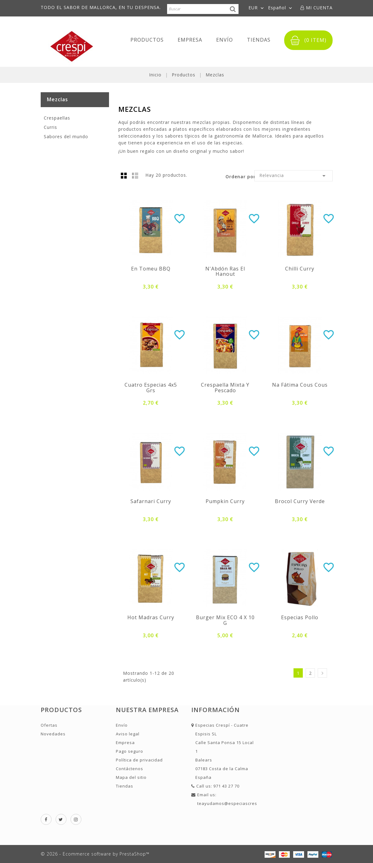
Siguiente (322, 673)
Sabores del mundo (66, 136)
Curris (50, 127)
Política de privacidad (139, 760)
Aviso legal (127, 734)
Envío (224, 39)
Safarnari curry (150, 501)
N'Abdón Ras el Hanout (225, 271)
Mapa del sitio (131, 777)
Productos (147, 39)
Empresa (190, 39)
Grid (124, 175)
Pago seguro (129, 751)
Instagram (76, 819)
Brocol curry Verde (300, 501)
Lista (135, 175)
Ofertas (49, 725)
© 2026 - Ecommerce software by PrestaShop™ (95, 854)
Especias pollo (299, 617)
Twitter (61, 819)
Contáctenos (129, 768)
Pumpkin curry (225, 501)
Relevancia (293, 175)
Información (215, 710)
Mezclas (57, 99)
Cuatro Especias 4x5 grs (151, 387)
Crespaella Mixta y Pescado (225, 387)
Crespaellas (57, 118)
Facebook (46, 819)
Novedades (53, 734)
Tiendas (259, 39)
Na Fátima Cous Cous (300, 384)
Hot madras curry (150, 617)
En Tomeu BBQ (151, 268)
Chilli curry (299, 268)
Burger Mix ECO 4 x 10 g (225, 620)
